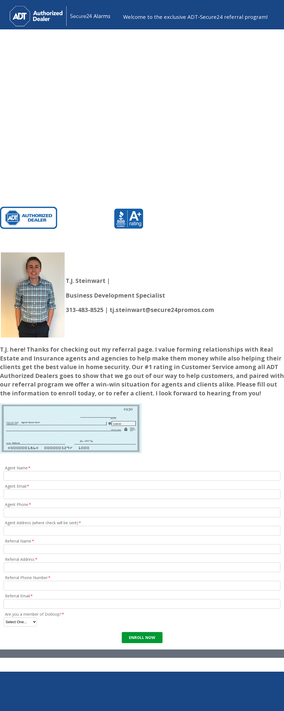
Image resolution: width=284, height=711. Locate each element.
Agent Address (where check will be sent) (43, 522)
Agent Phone (18, 504)
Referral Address (21, 559)
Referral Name (20, 541)
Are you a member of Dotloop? (35, 614)
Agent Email (17, 486)
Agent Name (18, 467)
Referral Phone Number (28, 577)
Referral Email (19, 596)
